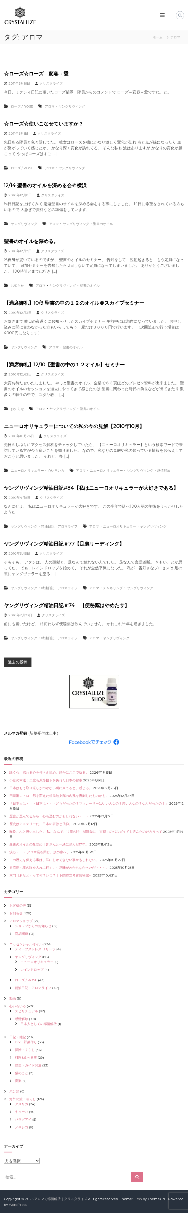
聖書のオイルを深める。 (31, 241)
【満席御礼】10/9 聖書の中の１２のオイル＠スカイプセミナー (74, 303)
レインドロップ (32, 969)
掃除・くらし (25, 1050)
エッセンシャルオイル (26, 944)
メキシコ (21, 1127)
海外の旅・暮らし (22, 1099)
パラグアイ (23, 1119)
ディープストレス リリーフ (35, 949)
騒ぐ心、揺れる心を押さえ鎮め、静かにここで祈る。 (49, 772)
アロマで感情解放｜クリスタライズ (60, 1199)
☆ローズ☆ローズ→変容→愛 (36, 74)
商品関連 (21, 934)
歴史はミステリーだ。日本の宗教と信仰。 (40, 824)
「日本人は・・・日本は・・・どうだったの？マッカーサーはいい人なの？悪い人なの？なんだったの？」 (88, 803)
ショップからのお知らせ (33, 926)
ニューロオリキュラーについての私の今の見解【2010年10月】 (74, 426)
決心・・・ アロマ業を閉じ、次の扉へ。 (39, 852)
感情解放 (163, 470)
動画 (12, 998)
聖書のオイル (103, 224)
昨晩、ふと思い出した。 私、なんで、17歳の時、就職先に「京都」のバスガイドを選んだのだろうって (85, 831)
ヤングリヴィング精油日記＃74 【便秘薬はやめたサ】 (66, 605)
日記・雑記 (17, 1037)
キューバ (21, 1112)
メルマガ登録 (15, 733)
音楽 (18, 1081)
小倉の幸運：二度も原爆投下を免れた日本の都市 (45, 780)
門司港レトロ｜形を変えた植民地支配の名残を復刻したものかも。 (59, 796)
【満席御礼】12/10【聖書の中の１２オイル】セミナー (64, 365)
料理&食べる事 (26, 1057)
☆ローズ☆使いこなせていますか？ (43, 124)
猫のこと (21, 1073)
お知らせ (17, 285)
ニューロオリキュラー (27, 470)
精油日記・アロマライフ (59, 526)
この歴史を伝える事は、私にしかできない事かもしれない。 (54, 860)
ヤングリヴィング (72, 106)
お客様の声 (17, 905)
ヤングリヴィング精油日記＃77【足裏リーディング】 (64, 544)
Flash (138, 1199)
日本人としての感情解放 (38, 1024)
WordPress (18, 1204)
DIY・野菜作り (26, 1042)
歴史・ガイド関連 (28, 1065)
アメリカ (21, 1104)
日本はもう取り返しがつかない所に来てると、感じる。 (50, 788)
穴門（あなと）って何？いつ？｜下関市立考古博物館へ (50, 875)
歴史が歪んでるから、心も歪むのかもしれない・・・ (49, 816)
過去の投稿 (17, 661)
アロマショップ (21, 921)
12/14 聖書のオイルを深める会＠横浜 (45, 185)
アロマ (50, 106)
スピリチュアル (26, 1011)
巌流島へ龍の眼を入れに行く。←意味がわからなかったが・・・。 (59, 867)
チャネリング (113, 588)
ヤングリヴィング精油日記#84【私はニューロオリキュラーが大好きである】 (91, 488)
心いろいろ (56, 470)
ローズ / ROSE (22, 106)
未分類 (14, 1091)
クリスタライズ (51, 83)
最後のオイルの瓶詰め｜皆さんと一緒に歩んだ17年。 (49, 844)
